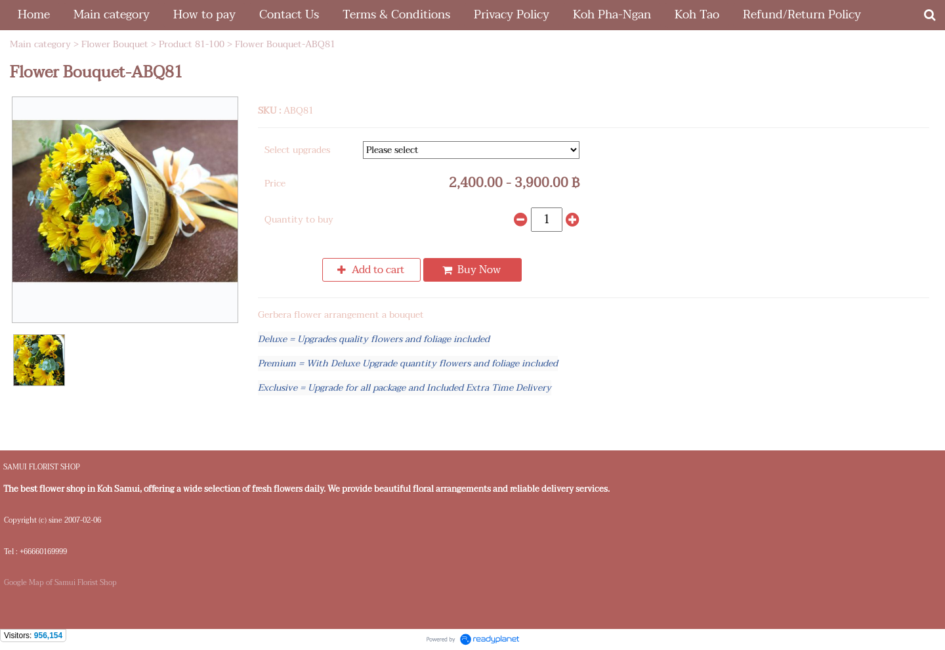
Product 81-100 (191, 44)
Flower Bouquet (114, 44)
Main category (40, 44)
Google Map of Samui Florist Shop (60, 582)
